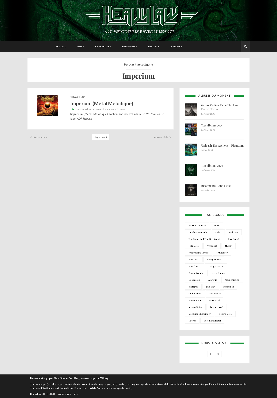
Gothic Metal (195, 293)
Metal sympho (232, 279)
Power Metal (194, 300)
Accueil (60, 46)
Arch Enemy (218, 273)
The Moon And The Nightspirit (204, 239)
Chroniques (103, 46)
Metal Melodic (112, 109)
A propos (176, 46)
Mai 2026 (233, 232)
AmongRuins (195, 307)
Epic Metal (193, 259)
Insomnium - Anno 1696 (216, 186)
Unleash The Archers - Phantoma (222, 145)
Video (218, 232)
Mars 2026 (214, 300)
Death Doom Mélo (197, 232)
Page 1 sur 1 (100, 137)
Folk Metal (193, 245)
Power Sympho (196, 273)
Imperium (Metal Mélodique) (101, 103)
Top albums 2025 (211, 125)
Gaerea (192, 320)
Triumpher (222, 252)
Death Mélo (194, 279)
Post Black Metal (212, 320)
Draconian (228, 286)
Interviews (129, 46)
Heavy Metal (98, 109)
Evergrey (193, 286)
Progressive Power (198, 252)
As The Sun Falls (197, 225)
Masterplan (215, 293)
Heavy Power (214, 259)
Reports (153, 46)
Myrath (228, 245)
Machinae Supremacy (199, 313)
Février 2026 (216, 307)
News (80, 46)
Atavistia (212, 279)
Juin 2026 (210, 286)
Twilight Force (215, 266)
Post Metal (233, 239)
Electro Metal (225, 313)
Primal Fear (194, 266)
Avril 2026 (212, 245)
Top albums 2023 (212, 165)
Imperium (86, 109)
